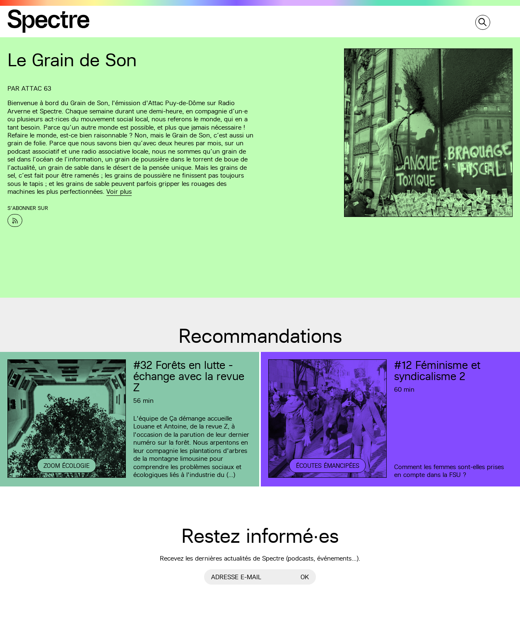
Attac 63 (36, 88)
